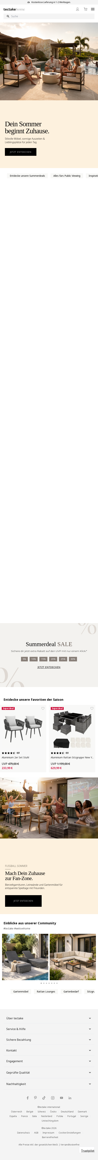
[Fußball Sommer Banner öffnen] (49, 845)
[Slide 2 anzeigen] (43, 983)
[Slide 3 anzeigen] (46, 983)
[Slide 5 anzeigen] (51, 983)
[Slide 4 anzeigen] (49, 983)
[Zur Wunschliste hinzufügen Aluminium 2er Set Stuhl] (42, 708)
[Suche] (49, 16)
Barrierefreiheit (50, 1137)
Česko (53, 1111)
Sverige (84, 1116)
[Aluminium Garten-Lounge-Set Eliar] (73, 957)
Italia (34, 1116)
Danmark (82, 1111)
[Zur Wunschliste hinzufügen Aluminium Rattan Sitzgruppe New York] (91, 708)
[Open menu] (92, 9)
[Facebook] (28, 1098)
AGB (36, 1132)
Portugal (71, 1116)
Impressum (48, 1132)
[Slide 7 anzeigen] (57, 983)
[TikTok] (44, 1098)
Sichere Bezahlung (49, 1040)
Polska (60, 1116)
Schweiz (42, 1111)
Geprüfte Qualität (49, 1072)
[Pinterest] (35, 1098)
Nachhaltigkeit (49, 1084)
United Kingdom (50, 1120)
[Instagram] (52, 1098)
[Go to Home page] (14, 9)
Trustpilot (87, 1151)
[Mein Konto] (77, 9)
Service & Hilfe (49, 1029)
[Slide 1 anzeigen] (41, 983)
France (24, 1116)
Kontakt (49, 1050)
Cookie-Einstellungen (70, 1132)
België (29, 1111)
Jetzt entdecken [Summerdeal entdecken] (49, 667)
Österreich (16, 1111)
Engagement (49, 1061)
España (13, 1116)
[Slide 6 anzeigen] (54, 983)
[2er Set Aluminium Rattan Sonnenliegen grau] (25, 957)
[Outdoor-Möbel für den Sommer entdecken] (49, 95)
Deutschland (67, 1111)
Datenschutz (23, 1132)
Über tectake (49, 1018)
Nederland (46, 1116)
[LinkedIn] (70, 1098)
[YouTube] (61, 1098)
